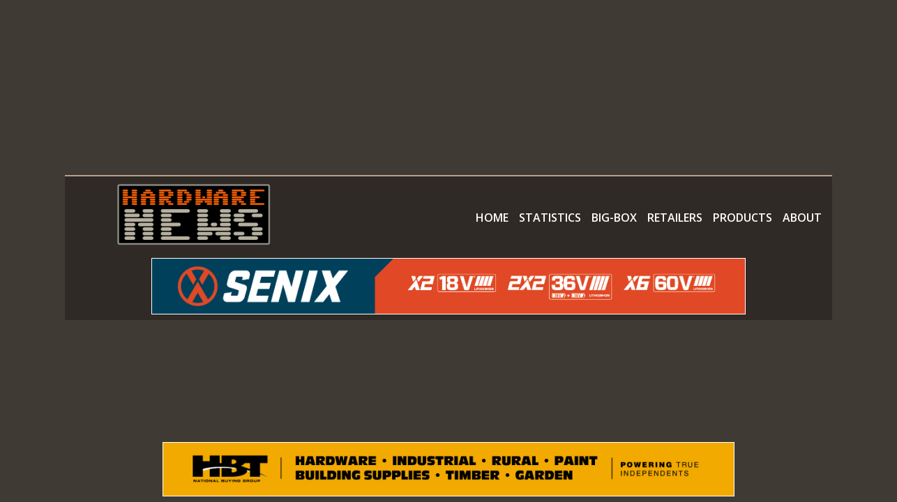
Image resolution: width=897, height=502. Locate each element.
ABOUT (802, 217)
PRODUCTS (742, 217)
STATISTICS (550, 217)
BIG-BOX (614, 217)
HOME (492, 217)
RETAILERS (674, 217)
